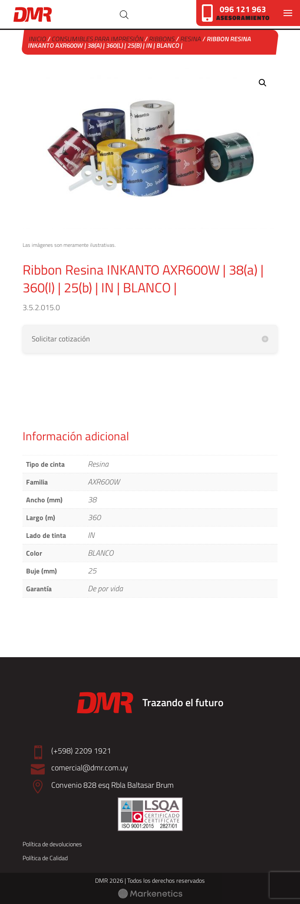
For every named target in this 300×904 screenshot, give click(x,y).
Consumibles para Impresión (97, 39)
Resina (191, 39)
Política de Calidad (45, 857)
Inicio (37, 39)
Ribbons (161, 39)
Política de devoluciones (52, 843)
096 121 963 (243, 9)
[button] (262, 83)
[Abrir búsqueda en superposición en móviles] (124, 14)
